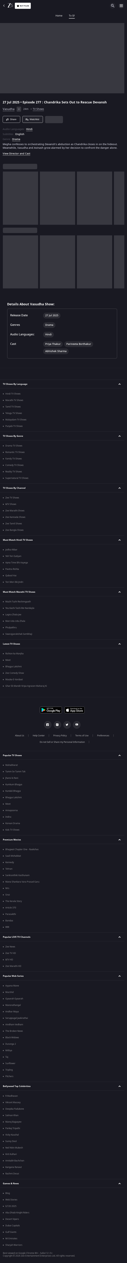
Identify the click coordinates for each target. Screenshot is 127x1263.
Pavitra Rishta (12, 569)
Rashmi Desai (12, 1173)
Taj (6, 1057)
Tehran (8, 868)
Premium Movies (12, 840)
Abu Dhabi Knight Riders (17, 1212)
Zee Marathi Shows (15, 510)
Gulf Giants (10, 1232)
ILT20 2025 (10, 1206)
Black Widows (12, 1037)
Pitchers (9, 1076)
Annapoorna (11, 810)
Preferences (103, 735)
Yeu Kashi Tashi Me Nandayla (19, 608)
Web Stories (11, 1199)
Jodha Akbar (11, 549)
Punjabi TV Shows (14, 426)
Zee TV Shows (12, 497)
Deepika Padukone (14, 1109)
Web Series (69, 16)
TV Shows (38, 109)
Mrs (7, 888)
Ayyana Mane (12, 985)
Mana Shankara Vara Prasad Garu (22, 881)
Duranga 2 (10, 1044)
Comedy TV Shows (14, 465)
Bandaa (9, 920)
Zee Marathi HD (13, 966)
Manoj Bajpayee (13, 1121)
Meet (8, 660)
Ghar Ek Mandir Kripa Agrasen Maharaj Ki (26, 686)
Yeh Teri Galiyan (13, 556)
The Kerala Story (13, 901)
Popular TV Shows (12, 755)
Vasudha (8, 109)
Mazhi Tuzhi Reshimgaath (18, 601)
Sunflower (10, 1063)
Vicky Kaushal (12, 1134)
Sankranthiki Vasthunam (17, 875)
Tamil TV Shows (13, 406)
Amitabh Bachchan (14, 1160)
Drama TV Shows (13, 445)
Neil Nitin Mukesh (14, 1147)
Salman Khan (11, 1115)
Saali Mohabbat (13, 856)
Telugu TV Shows (13, 413)
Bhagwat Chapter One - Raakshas (22, 849)
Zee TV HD (10, 953)
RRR (7, 927)
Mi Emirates (11, 1238)
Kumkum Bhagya (13, 784)
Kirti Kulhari (11, 1154)
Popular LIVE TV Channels (16, 937)
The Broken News (14, 1031)
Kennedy (9, 862)
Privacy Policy (60, 735)
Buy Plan (23, 5)
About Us (19, 735)
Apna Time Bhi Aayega (16, 562)
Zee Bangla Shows (14, 530)
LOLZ (97, 16)
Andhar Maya (12, 1011)
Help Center (39, 735)
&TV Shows (10, 504)
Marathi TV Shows (14, 400)
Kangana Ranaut (13, 1167)
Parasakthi (10, 914)
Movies (38, 16)
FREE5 (52, 16)
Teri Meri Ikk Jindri (14, 582)
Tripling (9, 1070)
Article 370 (10, 907)
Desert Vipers (12, 1219)
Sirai (7, 894)
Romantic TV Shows (15, 452)
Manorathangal (13, 1005)
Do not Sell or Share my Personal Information (62, 742)
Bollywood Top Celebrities (17, 1086)
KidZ (85, 16)
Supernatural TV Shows (16, 478)
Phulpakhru (11, 627)
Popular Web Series (13, 976)
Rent (124, 16)
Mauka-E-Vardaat (14, 679)
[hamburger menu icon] (121, 6)
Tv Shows (22, 16)
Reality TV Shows (13, 471)
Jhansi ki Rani (11, 778)
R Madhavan (11, 1096)
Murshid (9, 992)
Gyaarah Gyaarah (14, 998)
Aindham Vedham (14, 1024)
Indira (8, 817)
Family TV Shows (13, 458)
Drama (16, 139)
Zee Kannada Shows (15, 517)
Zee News (10, 946)
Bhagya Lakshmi (13, 666)
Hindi (29, 129)
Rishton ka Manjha (14, 653)
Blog (7, 1193)
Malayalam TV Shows (15, 419)
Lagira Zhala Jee (13, 614)
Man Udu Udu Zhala (15, 621)
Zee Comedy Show (14, 673)
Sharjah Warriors (13, 1245)
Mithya (8, 1050)
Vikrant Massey (13, 1102)
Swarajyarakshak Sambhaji (18, 634)
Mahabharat (11, 765)
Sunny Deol (11, 1141)
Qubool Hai (10, 575)
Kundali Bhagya (13, 791)
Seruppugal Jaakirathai (16, 1018)
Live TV (111, 16)
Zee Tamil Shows (13, 523)
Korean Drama (12, 823)
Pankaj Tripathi (12, 1128)
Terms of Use (82, 735)
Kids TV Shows (12, 829)
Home (6, 16)
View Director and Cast (16, 154)
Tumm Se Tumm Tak (15, 771)
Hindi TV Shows (13, 393)
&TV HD (9, 959)
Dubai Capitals (12, 1225)
